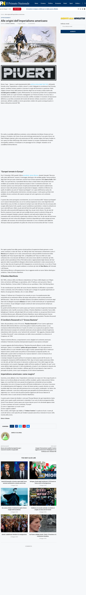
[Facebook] (78, 9)
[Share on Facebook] (16, 426)
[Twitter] (80, 9)
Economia (58, 3)
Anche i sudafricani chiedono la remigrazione (14, 534)
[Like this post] (12, 426)
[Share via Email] (28, 426)
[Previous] (23, 9)
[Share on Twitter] (20, 426)
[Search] (85, 3)
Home (2, 14)
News (36, 3)
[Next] (25, 9)
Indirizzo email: (73, 25)
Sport (71, 3)
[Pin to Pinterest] (24, 426)
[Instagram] (82, 9)
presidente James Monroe (30, 175)
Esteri (65, 3)
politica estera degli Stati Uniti (39, 84)
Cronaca (43, 3)
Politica (50, 3)
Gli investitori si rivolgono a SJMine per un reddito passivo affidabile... (42, 9)
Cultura (77, 3)
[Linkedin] (84, 9)
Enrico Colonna (10, 23)
